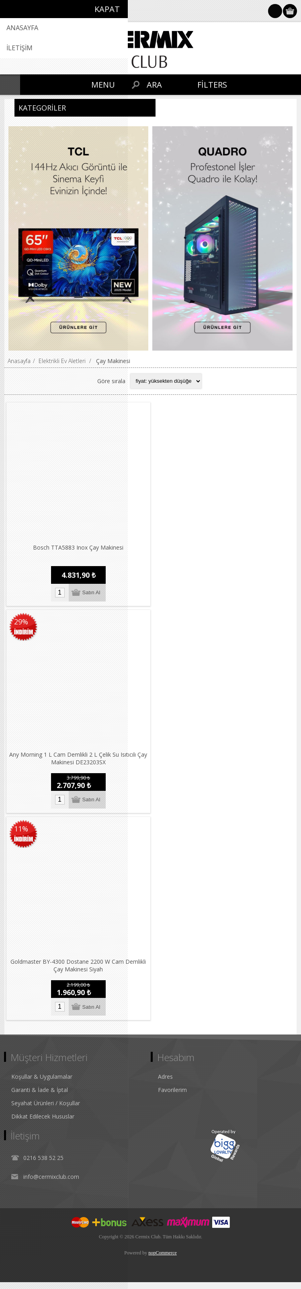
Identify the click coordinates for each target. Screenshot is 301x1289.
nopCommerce (162, 1259)
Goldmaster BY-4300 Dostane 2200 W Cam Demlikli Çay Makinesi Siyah (79, 972)
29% (21, 624)
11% (21, 833)
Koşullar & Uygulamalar (41, 1083)
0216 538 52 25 (43, 1164)
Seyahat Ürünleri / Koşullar (45, 1110)
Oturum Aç (275, 11)
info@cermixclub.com (51, 1183)
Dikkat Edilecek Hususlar (42, 1123)
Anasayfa (19, 361)
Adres (165, 1083)
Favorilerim (172, 1096)
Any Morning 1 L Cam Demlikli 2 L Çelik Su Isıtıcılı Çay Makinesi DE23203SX (79, 763)
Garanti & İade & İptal (39, 1096)
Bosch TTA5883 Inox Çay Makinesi (79, 550)
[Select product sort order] (166, 381)
